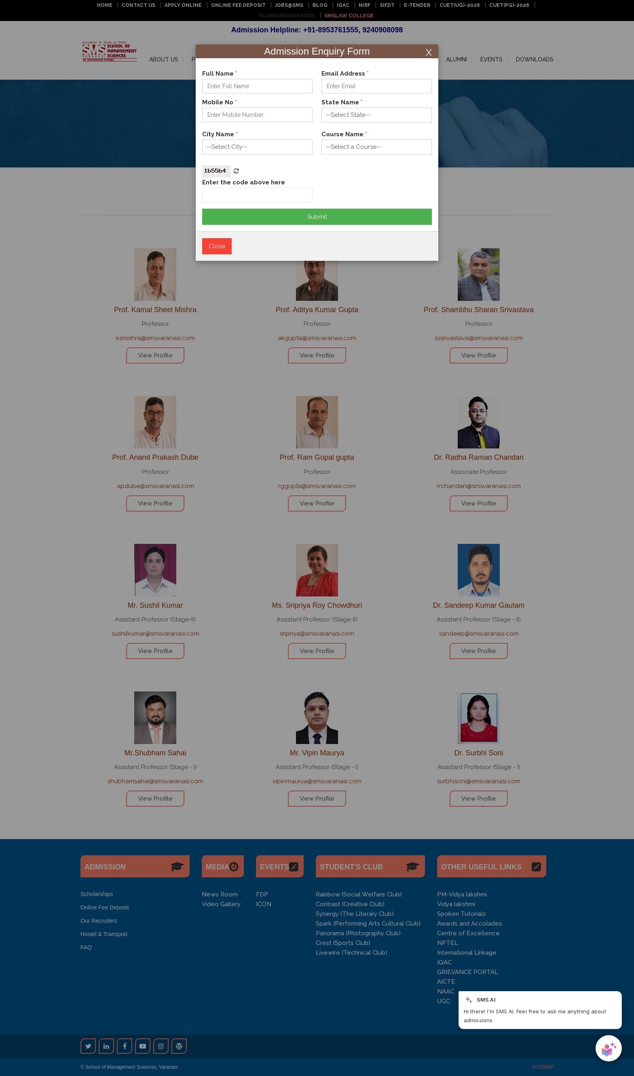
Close (217, 246)
